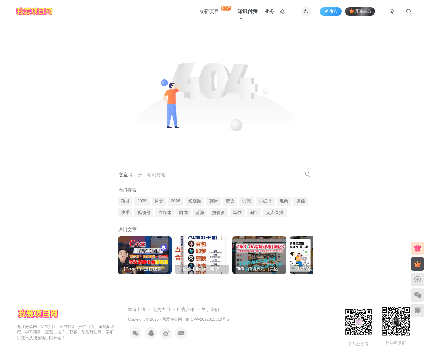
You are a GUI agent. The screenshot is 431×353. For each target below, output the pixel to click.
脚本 (183, 212)
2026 (175, 201)
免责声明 (161, 309)
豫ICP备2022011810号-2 (208, 319)
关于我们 (210, 309)
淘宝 (254, 212)
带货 (230, 201)
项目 (125, 201)
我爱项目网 (172, 319)
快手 (125, 212)
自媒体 (164, 212)
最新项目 (215, 10)
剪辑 (213, 201)
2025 (142, 201)
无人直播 (275, 212)
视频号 (144, 212)
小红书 (265, 201)
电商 (283, 201)
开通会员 (360, 10)
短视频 (194, 201)
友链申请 (136, 309)
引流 (246, 201)
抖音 (159, 201)
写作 (237, 212)
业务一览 (274, 11)
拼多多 (218, 212)
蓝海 (200, 212)
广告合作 (185, 309)
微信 (300, 201)
